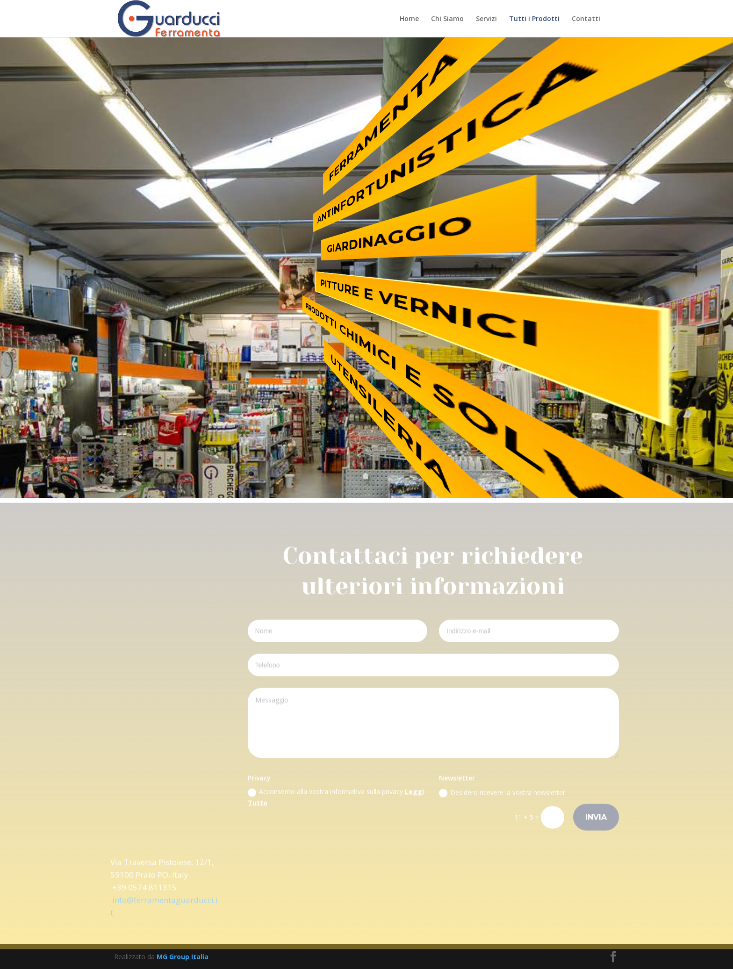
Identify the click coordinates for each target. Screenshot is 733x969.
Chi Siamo (447, 19)
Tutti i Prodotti (534, 19)
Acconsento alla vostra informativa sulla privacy (336, 800)
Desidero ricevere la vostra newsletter (502, 795)
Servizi (486, 19)
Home (409, 19)
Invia (596, 820)
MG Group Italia (182, 956)
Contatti (586, 19)
